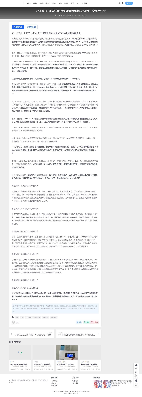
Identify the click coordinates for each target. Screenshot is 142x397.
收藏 (86, 322)
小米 (22, 317)
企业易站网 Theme (70, 391)
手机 (12, 362)
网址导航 (54, 385)
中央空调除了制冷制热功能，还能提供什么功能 (90, 365)
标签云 (53, 383)
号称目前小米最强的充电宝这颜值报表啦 (43, 365)
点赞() (94, 322)
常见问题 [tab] (31, 27)
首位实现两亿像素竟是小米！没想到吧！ (19, 365)
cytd (15, 322)
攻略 (64, 362)
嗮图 (36, 362)
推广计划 (75, 383)
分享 (79, 322)
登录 (129, 3)
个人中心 (54, 381)
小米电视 (37, 317)
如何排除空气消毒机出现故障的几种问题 (66, 365)
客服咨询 (75, 381)
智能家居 (45, 317)
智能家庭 (53, 317)
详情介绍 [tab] (18, 27)
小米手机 (29, 317)
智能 (87, 362)
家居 (69, 15)
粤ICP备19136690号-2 (71, 393)
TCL (17, 317)
